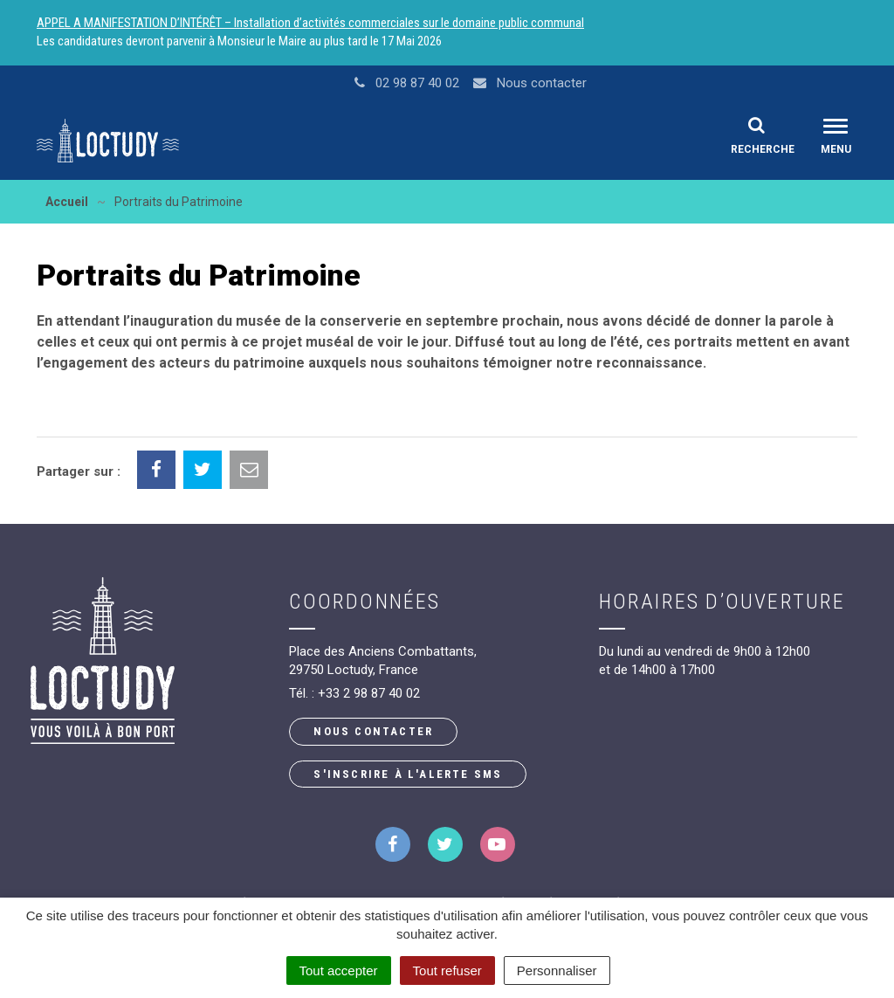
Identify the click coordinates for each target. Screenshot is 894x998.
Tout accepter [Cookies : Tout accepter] (338, 970)
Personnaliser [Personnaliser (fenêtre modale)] (557, 970)
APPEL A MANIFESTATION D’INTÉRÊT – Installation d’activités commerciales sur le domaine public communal (310, 23)
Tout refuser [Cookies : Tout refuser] (447, 970)
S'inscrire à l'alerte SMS (407, 774)
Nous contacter (373, 731)
